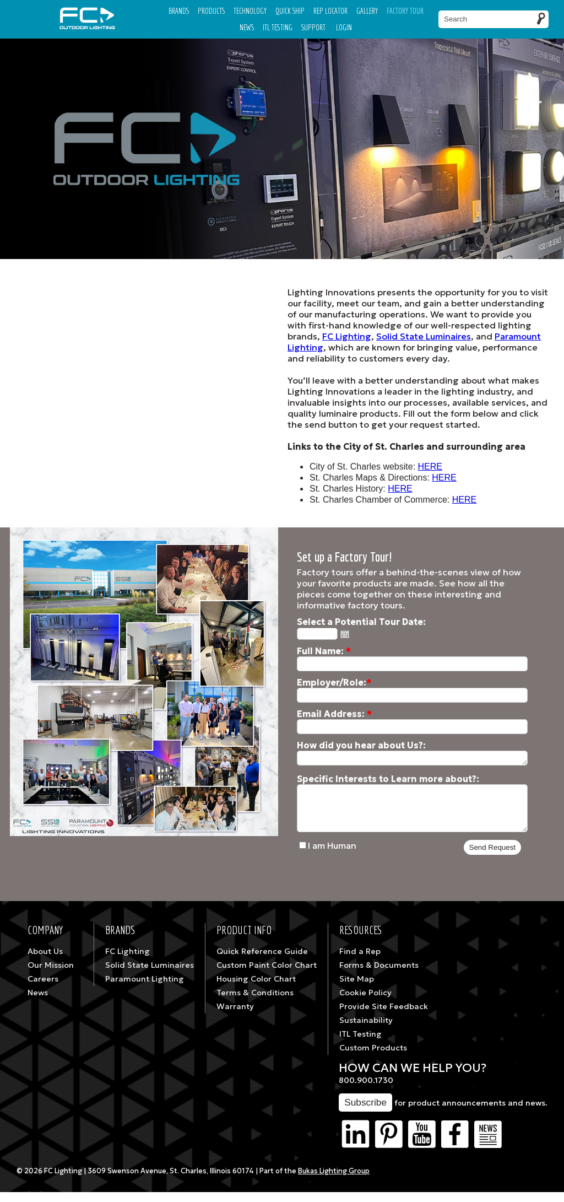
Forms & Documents (379, 975)
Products (211, 10)
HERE (430, 466)
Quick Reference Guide (262, 961)
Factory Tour (405, 10)
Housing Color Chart (256, 989)
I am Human (332, 855)
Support (313, 27)
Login (344, 27)
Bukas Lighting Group (334, 1181)
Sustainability (366, 1030)
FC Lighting (346, 336)
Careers (43, 989)
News (247, 27)
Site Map (356, 989)
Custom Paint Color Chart (266, 975)
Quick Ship (290, 10)
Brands (179, 10)
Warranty (235, 1016)
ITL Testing (360, 1044)
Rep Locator (330, 10)
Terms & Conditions (255, 1002)
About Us (45, 961)
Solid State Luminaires (423, 336)
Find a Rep (360, 961)
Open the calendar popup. (345, 634)
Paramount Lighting (144, 989)
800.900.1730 (366, 1090)
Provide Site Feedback (383, 1016)
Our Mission (51, 975)
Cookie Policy (365, 1002)
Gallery (367, 10)
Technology (250, 10)
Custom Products (373, 1058)
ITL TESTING (277, 27)
